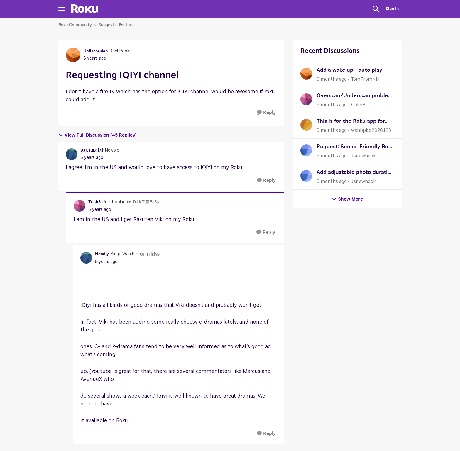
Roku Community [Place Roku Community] (75, 25)
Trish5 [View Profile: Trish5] (94, 202)
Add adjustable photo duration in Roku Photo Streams (355, 173)
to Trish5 (150, 254)
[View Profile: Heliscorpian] (73, 55)
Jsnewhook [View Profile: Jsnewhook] (363, 156)
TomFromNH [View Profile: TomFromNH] (365, 79)
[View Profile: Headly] (86, 258)
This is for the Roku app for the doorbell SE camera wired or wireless (354, 122)
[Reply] (266, 112)
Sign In (392, 9)
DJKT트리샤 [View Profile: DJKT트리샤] (91, 150)
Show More (347, 199)
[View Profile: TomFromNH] (306, 74)
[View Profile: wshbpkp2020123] (306, 125)
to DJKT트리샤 (143, 202)
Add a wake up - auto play (349, 70)
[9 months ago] (332, 79)
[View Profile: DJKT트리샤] (71, 154)
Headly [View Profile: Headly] (102, 254)
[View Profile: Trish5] (79, 206)
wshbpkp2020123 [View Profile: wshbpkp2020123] (371, 130)
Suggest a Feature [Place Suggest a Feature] (116, 25)
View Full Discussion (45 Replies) (97, 135)
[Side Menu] (61, 8)
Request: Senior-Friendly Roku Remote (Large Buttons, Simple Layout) (355, 147)
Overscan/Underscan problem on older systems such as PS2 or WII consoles (355, 96)
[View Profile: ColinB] (306, 99)
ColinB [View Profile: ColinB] (358, 104)
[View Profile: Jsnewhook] (306, 150)
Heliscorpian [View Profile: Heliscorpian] (95, 51)
